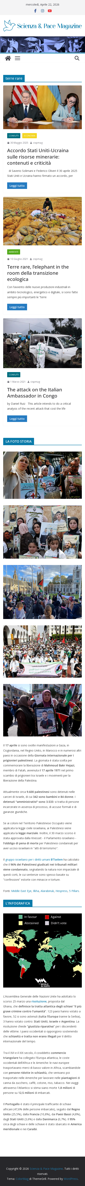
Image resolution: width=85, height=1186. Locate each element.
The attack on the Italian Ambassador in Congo (34, 392)
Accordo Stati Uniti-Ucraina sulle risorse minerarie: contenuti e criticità (38, 156)
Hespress (61, 891)
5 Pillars (74, 891)
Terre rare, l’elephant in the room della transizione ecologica (38, 272)
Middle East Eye (21, 891)
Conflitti (14, 135)
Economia (29, 135)
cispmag (38, 142)
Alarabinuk (47, 891)
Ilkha (36, 891)
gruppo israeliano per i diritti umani (34, 859)
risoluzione (39, 1001)
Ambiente (14, 252)
